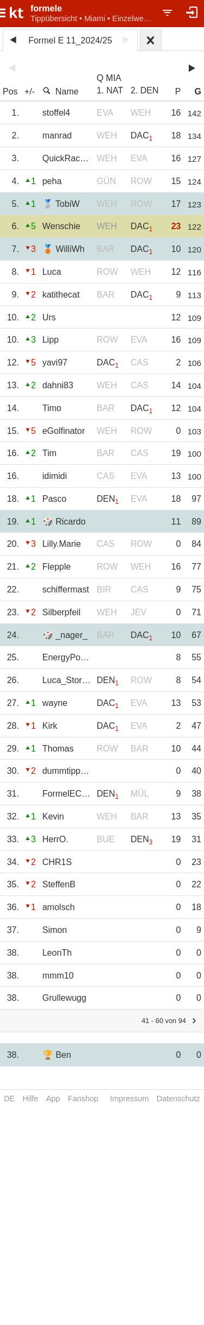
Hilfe (31, 1098)
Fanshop (83, 1098)
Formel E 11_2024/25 (70, 40)
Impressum (129, 1098)
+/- (29, 91)
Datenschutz (178, 1098)
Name (60, 91)
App (53, 1098)
